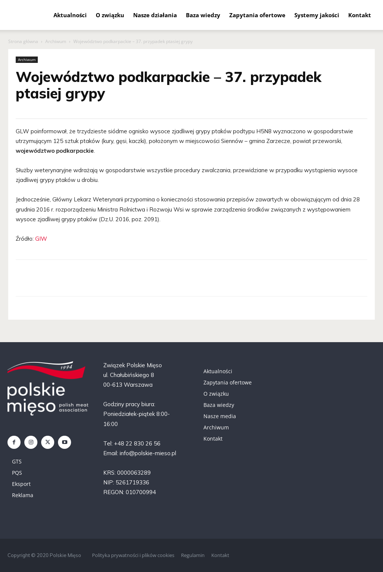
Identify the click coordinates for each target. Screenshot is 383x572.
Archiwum (55, 41)
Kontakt (359, 15)
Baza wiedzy (203, 15)
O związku (110, 15)
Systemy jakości (316, 15)
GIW (41, 238)
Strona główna (23, 41)
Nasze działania (155, 15)
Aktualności (70, 15)
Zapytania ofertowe (257, 15)
